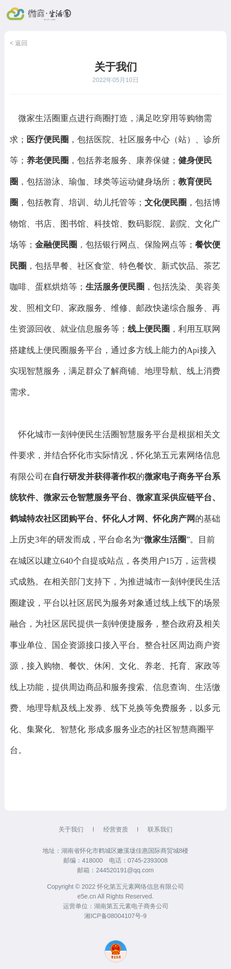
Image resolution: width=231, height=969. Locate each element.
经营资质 (115, 829)
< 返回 (18, 43)
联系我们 (160, 829)
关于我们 (71, 829)
